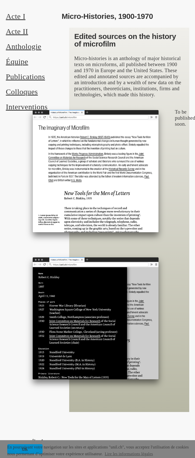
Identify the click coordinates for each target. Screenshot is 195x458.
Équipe (17, 61)
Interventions (27, 107)
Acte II (17, 31)
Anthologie (23, 46)
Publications (25, 76)
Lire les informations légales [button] (129, 454)
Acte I (15, 16)
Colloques (22, 91)
